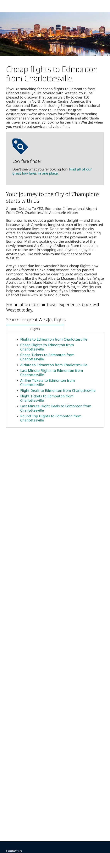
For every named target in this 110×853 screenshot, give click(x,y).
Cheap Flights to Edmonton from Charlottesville (47, 347)
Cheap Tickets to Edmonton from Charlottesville (47, 356)
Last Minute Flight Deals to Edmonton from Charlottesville (55, 408)
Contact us (14, 851)
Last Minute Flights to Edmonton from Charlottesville (51, 372)
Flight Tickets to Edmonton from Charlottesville (47, 398)
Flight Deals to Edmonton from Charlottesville (58, 390)
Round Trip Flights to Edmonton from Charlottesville (50, 418)
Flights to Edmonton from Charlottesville (53, 339)
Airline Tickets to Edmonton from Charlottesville (47, 382)
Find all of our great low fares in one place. (52, 171)
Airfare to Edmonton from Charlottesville (53, 364)
